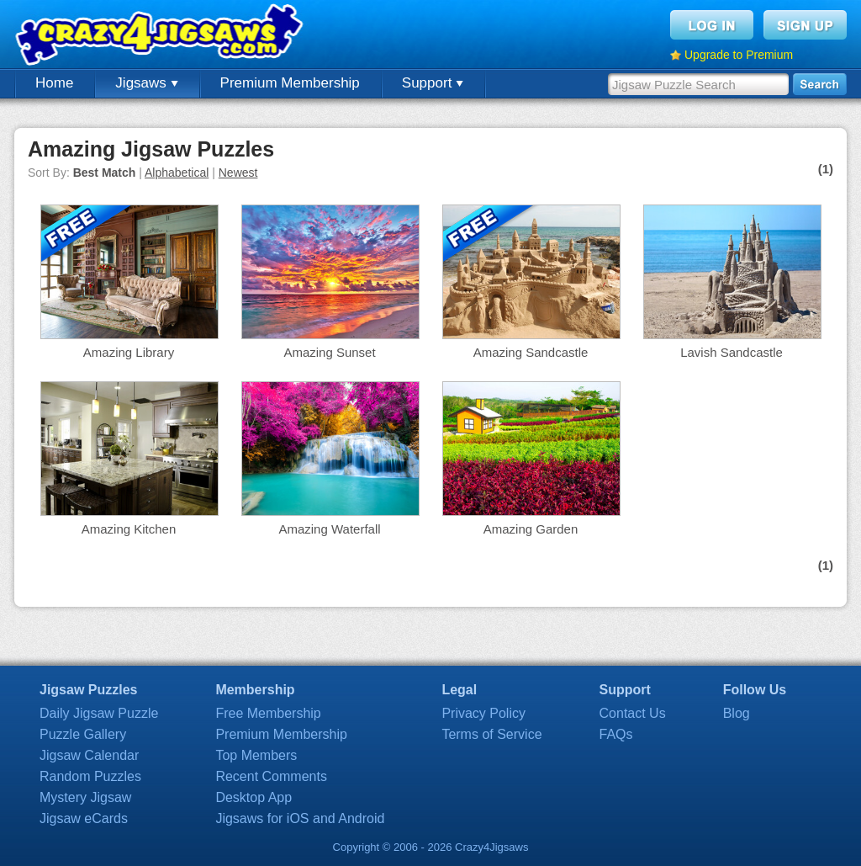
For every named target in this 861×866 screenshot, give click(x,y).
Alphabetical (177, 172)
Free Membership (267, 713)
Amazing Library (128, 352)
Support (432, 83)
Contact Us (633, 713)
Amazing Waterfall (329, 529)
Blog (736, 713)
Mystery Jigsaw (85, 797)
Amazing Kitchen (129, 529)
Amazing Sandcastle (531, 352)
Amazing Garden (530, 529)
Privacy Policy (483, 713)
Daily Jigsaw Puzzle (99, 713)
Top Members (256, 755)
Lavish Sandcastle (731, 352)
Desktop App (253, 797)
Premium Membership (290, 83)
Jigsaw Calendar (89, 755)
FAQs (616, 734)
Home (54, 83)
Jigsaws (146, 83)
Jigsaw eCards (84, 818)
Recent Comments (271, 776)
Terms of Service (491, 734)
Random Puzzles (90, 776)
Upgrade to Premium (738, 54)
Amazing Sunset (329, 352)
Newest (238, 172)
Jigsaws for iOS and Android (299, 818)
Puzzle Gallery (83, 734)
